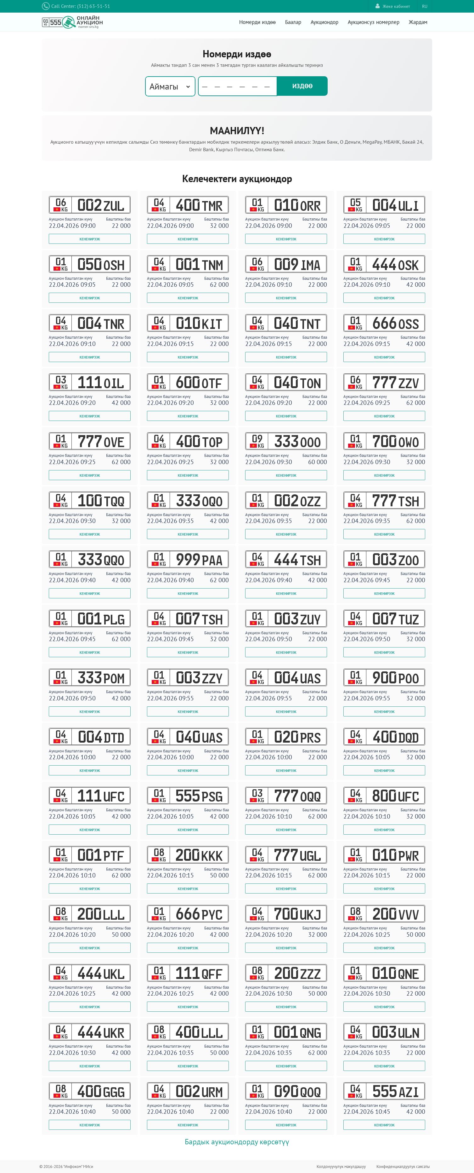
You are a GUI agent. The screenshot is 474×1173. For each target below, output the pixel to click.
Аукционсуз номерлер (373, 22)
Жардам (418, 22)
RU (424, 6)
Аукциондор (324, 22)
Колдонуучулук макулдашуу (341, 1166)
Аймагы (164, 86)
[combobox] (170, 86)
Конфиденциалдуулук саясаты (403, 1166)
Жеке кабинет (392, 6)
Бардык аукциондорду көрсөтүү (237, 1142)
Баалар (293, 22)
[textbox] (238, 86)
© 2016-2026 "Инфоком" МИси (66, 1166)
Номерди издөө (257, 22)
